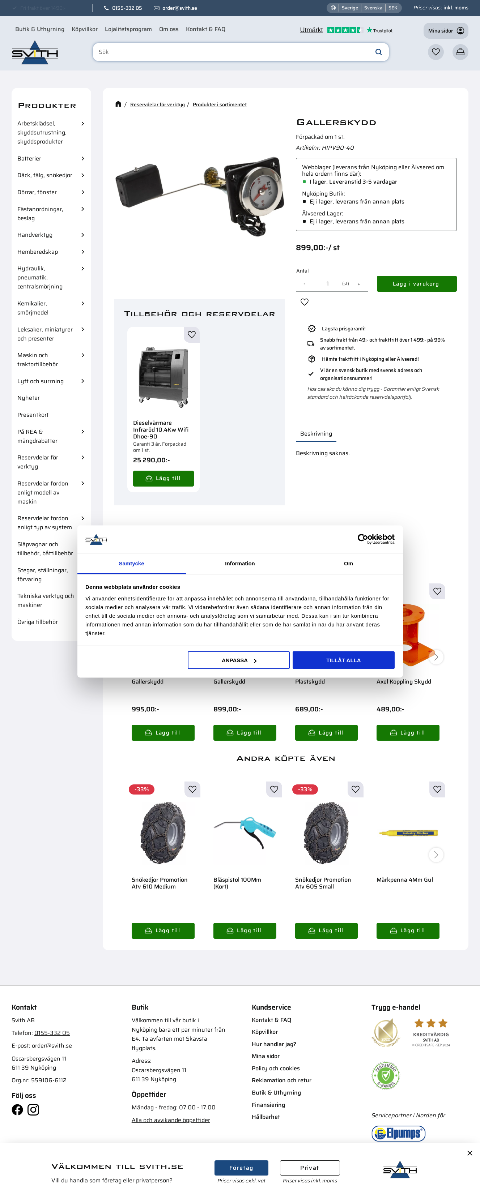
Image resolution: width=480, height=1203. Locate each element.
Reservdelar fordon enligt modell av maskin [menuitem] (42, 492)
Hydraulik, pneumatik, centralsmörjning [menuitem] (40, 277)
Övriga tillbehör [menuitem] (37, 621)
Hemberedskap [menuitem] (37, 251)
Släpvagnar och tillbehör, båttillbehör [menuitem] (45, 549)
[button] (436, 52)
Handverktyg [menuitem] (34, 234)
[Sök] (379, 52)
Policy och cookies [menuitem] (276, 1068)
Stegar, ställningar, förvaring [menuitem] (42, 575)
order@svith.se (179, 8)
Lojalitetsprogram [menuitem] (128, 29)
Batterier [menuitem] (29, 158)
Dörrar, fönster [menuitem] (37, 192)
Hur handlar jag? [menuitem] (274, 1044)
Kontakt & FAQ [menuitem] (205, 29)
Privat (309, 1167)
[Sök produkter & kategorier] (241, 52)
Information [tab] (240, 563)
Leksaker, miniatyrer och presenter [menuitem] (45, 334)
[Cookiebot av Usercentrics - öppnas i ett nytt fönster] (363, 539)
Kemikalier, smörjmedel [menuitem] (32, 308)
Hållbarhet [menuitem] (266, 1116)
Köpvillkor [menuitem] (85, 29)
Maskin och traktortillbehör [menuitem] (37, 360)
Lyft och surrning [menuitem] (40, 381)
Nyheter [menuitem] (28, 397)
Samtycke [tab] (131, 563)
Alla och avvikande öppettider (171, 1120)
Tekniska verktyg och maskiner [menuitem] (45, 600)
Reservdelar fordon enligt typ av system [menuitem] (44, 523)
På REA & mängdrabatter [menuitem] (37, 436)
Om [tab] (348, 563)
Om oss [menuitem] (169, 29)
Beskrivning (316, 433)
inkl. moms (455, 8)
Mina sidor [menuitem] (266, 1056)
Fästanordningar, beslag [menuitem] (40, 214)
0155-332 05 (127, 8)
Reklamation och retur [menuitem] (281, 1080)
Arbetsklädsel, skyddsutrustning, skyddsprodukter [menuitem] (42, 132)
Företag (241, 1167)
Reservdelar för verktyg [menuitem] (37, 462)
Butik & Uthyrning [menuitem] (39, 29)
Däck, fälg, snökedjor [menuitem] (44, 175)
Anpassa (239, 660)
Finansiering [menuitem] (268, 1104)
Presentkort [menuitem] (33, 414)
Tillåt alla (343, 660)
